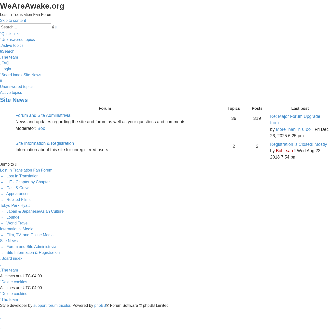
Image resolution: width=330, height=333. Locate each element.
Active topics (11, 92)
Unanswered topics (16, 87)
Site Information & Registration (44, 143)
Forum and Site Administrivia (42, 115)
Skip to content (13, 20)
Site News (14, 100)
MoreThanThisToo (293, 129)
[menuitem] (17, 39)
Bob (41, 128)
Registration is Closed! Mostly (298, 144)
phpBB (100, 305)
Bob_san (284, 150)
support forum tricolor (51, 305)
